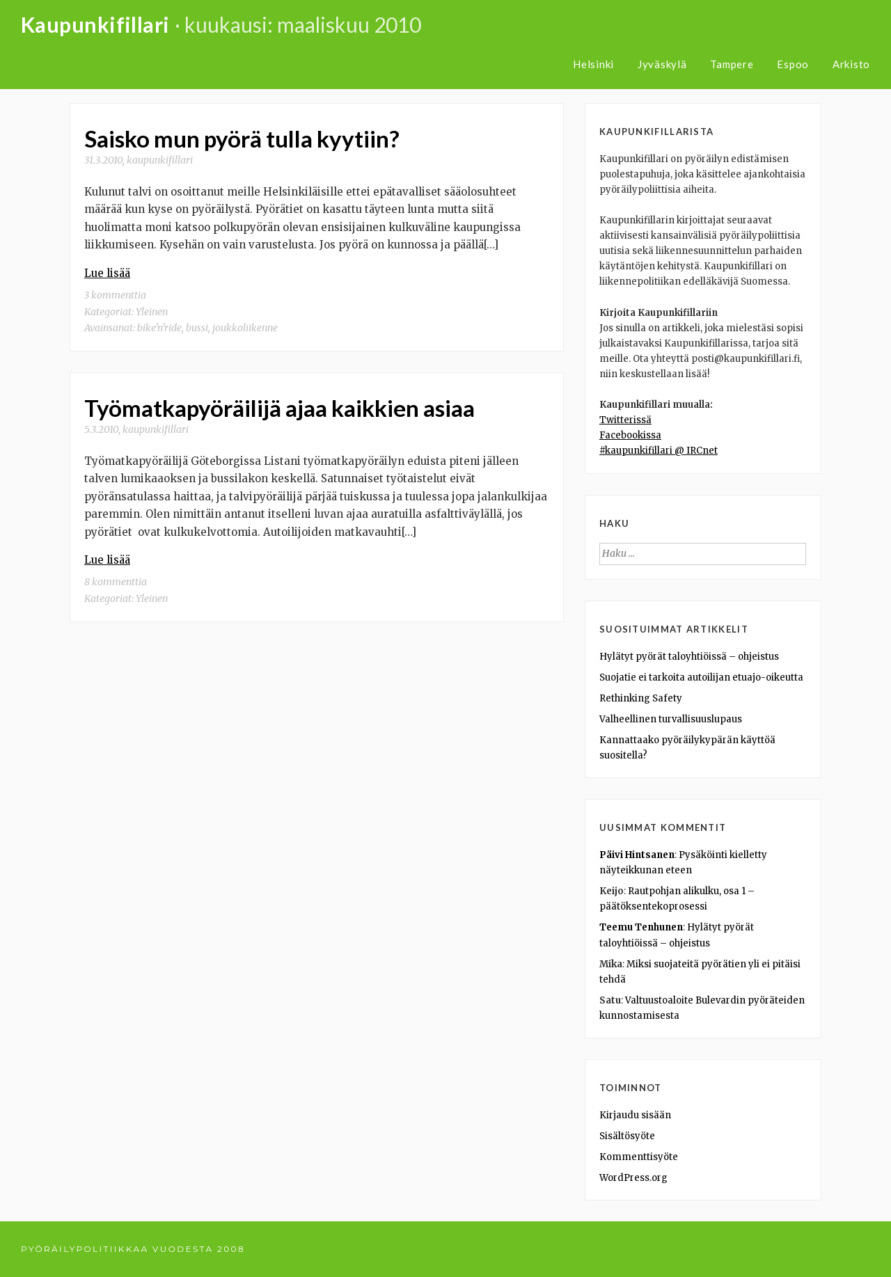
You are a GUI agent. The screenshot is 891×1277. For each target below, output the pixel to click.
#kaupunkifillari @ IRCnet (658, 451)
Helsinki (593, 64)
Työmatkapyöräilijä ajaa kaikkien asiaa (279, 408)
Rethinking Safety (640, 698)
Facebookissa (630, 435)
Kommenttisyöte (638, 1157)
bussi (197, 328)
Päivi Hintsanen (637, 855)
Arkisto (851, 64)
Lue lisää (107, 273)
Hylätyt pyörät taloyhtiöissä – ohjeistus (689, 657)
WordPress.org (633, 1178)
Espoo (793, 64)
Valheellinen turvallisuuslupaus (670, 719)
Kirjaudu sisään (635, 1115)
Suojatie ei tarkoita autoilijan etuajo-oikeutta (701, 677)
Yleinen (152, 312)
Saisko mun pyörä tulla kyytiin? (242, 138)
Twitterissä (625, 420)
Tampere (731, 64)
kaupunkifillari (160, 160)
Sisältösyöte (627, 1136)
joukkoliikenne (245, 328)
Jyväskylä (662, 64)
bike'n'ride (159, 328)
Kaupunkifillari (95, 24)
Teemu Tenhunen (641, 927)
